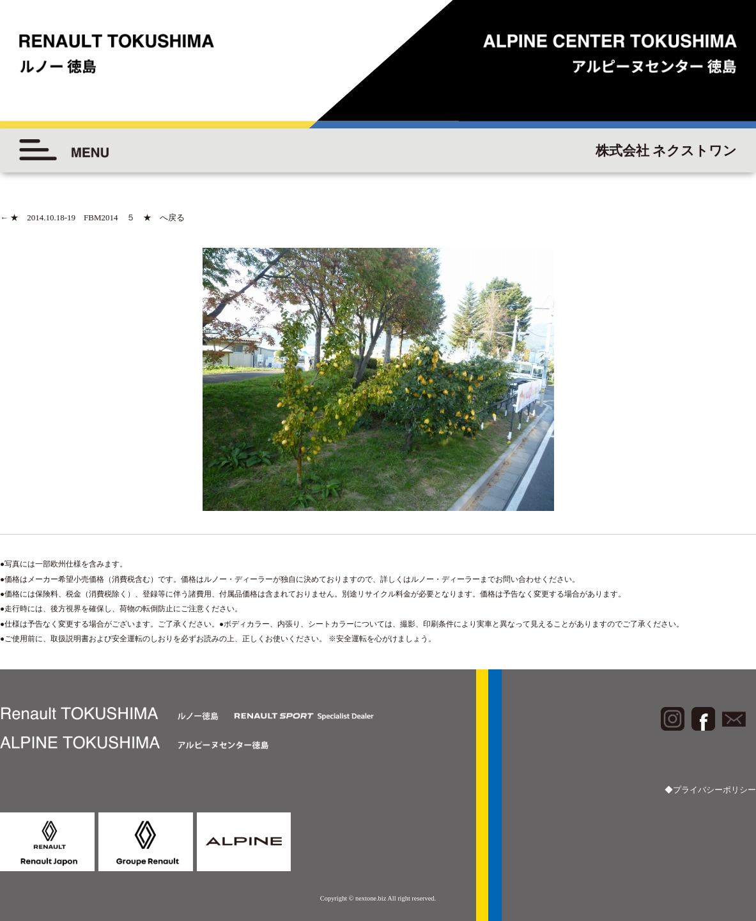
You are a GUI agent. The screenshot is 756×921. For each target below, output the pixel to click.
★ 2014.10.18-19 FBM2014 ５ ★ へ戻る (92, 217)
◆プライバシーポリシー (710, 790)
